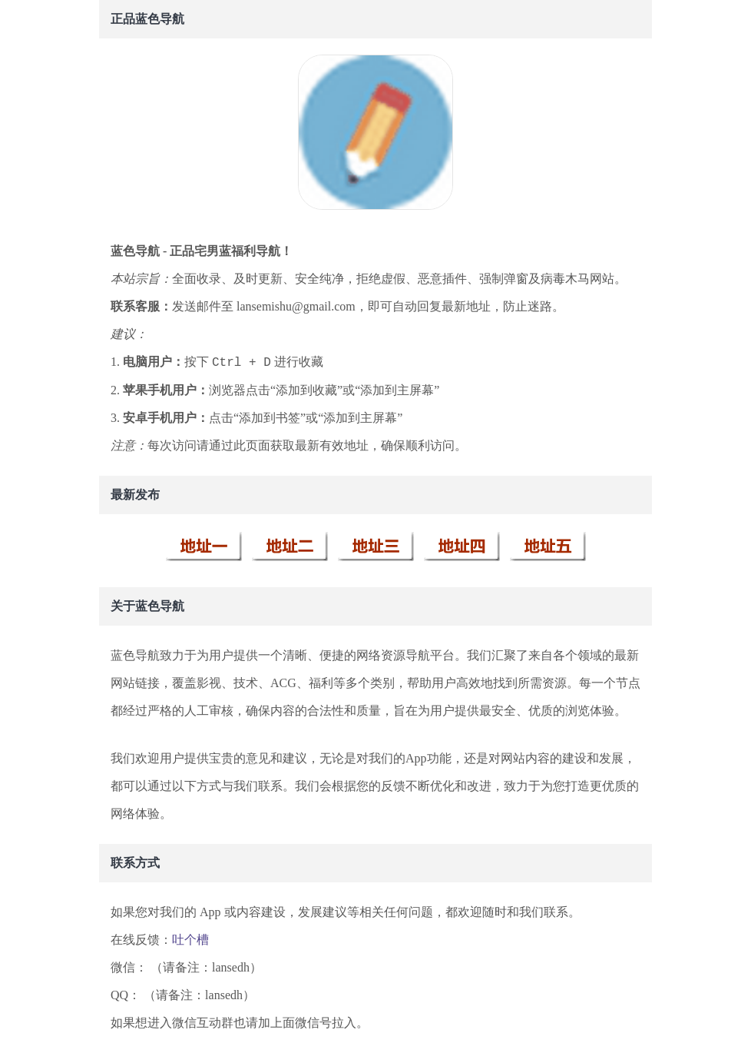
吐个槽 (190, 939)
